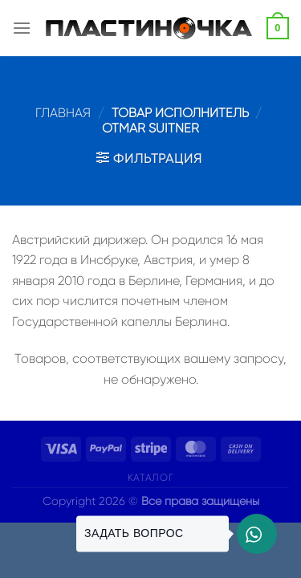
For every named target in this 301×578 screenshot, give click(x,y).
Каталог (150, 477)
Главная (63, 112)
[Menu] (21, 27)
